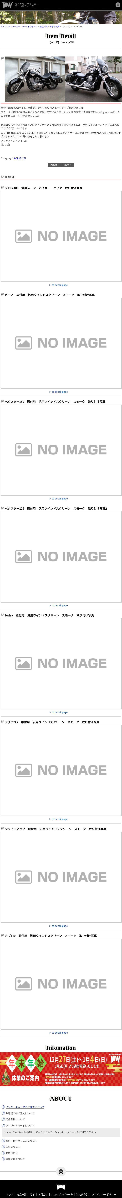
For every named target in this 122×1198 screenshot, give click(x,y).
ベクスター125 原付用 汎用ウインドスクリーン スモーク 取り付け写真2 (56, 508)
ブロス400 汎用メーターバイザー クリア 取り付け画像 (43, 188)
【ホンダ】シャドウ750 (61, 42)
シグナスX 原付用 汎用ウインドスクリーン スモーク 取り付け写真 (52, 722)
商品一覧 (21, 1194)
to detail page (60, 284)
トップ (9, 1194)
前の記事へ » (67, 164)
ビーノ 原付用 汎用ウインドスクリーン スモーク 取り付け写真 (50, 295)
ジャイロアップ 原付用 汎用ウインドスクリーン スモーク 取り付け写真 (55, 829)
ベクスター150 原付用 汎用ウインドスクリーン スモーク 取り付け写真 (55, 401)
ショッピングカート (62, 1194)
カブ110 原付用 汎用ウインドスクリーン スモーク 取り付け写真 (51, 936)
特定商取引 (82, 1194)
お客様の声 (20, 158)
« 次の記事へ (54, 164)
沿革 (32, 1194)
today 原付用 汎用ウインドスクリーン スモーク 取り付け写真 (49, 615)
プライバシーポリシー (104, 1194)
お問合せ (43, 1194)
